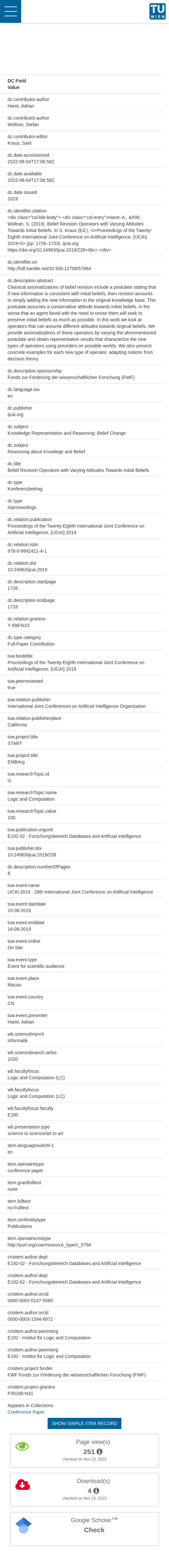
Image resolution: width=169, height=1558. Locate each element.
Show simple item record (84, 1423)
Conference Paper (26, 1412)
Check (94, 1530)
